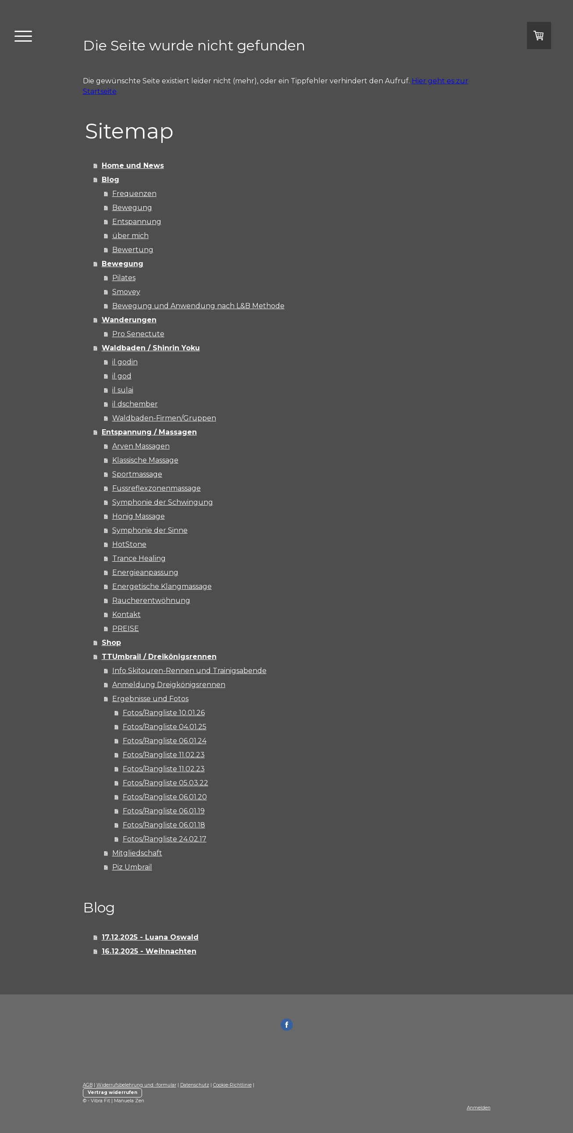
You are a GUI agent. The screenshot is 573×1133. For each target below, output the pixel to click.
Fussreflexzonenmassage (156, 488)
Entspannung (136, 221)
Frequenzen (134, 193)
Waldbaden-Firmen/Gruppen (164, 418)
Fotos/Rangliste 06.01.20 (165, 797)
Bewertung (132, 250)
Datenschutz (194, 1085)
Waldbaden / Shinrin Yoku (151, 348)
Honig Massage (138, 516)
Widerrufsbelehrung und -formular (136, 1085)
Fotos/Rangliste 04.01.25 (164, 727)
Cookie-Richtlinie (232, 1085)
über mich (130, 236)
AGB (88, 1085)
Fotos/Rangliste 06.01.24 (164, 741)
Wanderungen (129, 320)
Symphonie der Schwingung (162, 502)
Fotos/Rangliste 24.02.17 (164, 839)
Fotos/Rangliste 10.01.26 (164, 713)
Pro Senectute (138, 334)
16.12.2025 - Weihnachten (149, 951)
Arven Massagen (141, 446)
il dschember (135, 404)
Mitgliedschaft (137, 853)
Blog (110, 179)
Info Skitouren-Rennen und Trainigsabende (189, 670)
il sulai (122, 390)
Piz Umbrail (132, 867)
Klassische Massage (145, 460)
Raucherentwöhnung (151, 600)
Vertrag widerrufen (112, 1092)
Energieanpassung (145, 572)
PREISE (125, 628)
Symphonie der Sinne (150, 530)
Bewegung (132, 207)
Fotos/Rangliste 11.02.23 (164, 755)
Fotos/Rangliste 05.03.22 (165, 783)
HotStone (129, 544)
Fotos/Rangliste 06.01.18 (164, 825)
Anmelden (479, 1108)
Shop (111, 642)
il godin (125, 362)
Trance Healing (139, 558)
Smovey (126, 292)
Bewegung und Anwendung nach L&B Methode (198, 306)
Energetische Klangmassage (162, 586)
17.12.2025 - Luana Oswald (150, 937)
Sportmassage (137, 474)
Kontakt (126, 614)
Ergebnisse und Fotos (150, 699)
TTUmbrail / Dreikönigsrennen (159, 656)
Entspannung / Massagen (149, 432)
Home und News (133, 165)
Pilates (123, 278)
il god (122, 376)
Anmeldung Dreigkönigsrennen (168, 685)
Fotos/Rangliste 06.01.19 (164, 811)
